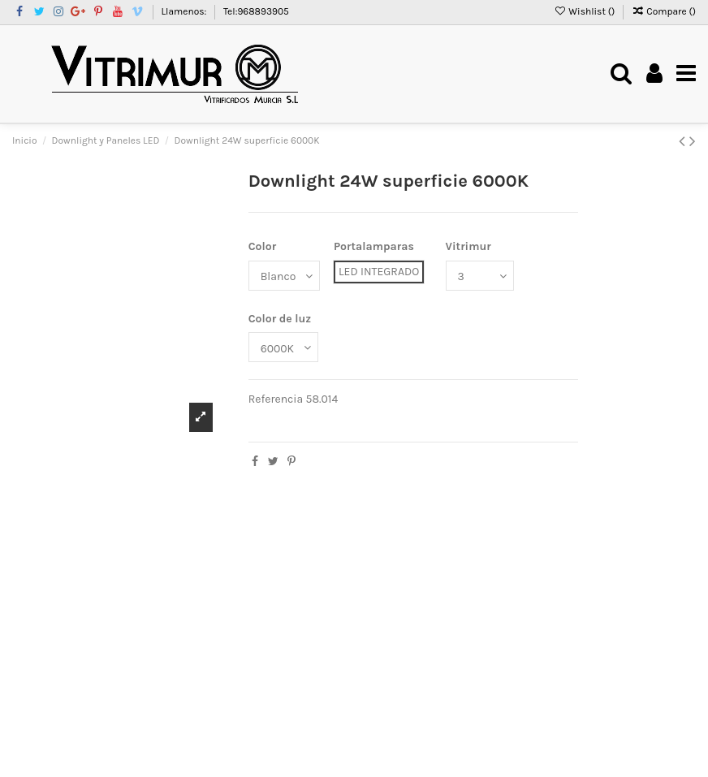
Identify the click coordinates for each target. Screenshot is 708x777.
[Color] (284, 276)
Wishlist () (585, 11)
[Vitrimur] (480, 276)
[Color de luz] (283, 347)
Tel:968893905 (256, 11)
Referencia (276, 399)
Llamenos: (185, 11)
